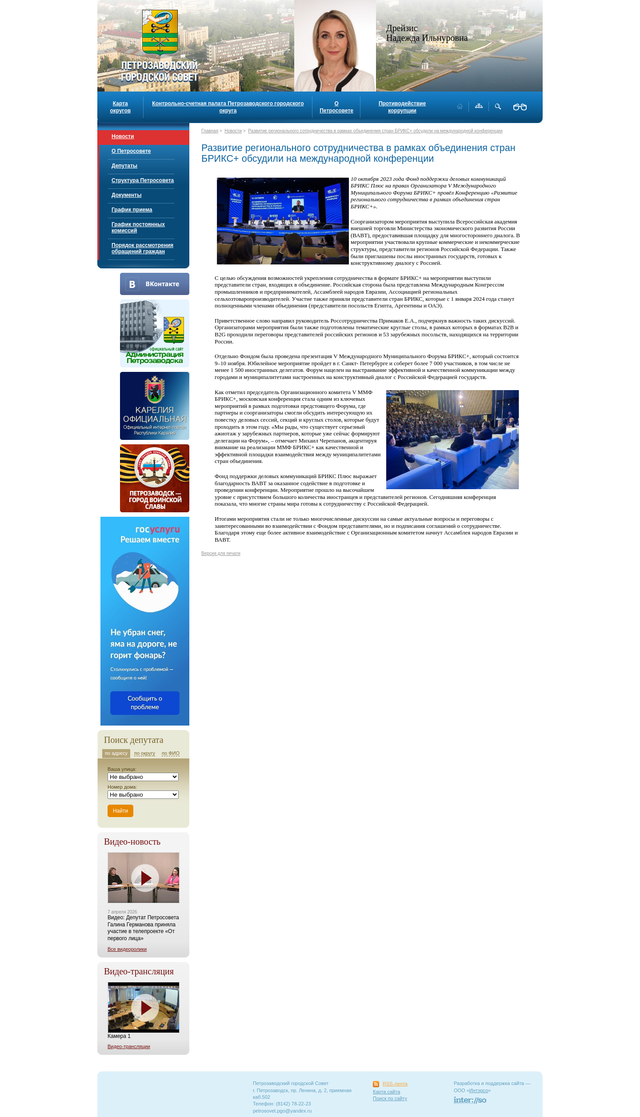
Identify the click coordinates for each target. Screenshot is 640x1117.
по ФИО (171, 753)
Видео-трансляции (129, 1046)
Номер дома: (122, 787)
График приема (132, 210)
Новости (123, 136)
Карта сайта (386, 1091)
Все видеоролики (127, 949)
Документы (126, 195)
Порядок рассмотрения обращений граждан (142, 248)
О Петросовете (336, 107)
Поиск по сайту (390, 1098)
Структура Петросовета (143, 180)
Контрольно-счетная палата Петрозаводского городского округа (228, 107)
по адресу (116, 753)
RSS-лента (395, 1083)
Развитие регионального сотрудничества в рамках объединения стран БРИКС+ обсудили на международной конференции (375, 130)
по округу (144, 753)
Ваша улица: (122, 769)
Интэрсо (478, 1090)
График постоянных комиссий (138, 227)
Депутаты (124, 166)
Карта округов (120, 107)
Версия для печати (220, 553)
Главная (209, 130)
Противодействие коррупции (402, 107)
